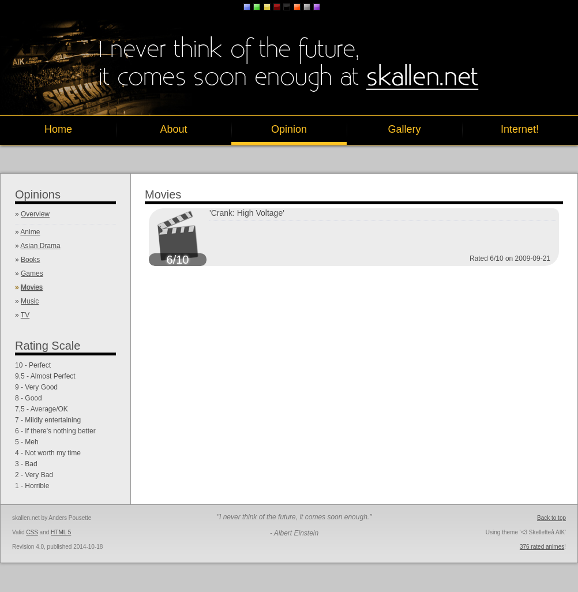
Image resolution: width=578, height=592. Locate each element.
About (173, 129)
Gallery (404, 129)
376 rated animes (542, 547)
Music (30, 301)
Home (58, 129)
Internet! (520, 129)
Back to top (551, 518)
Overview (35, 214)
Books (30, 260)
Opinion (289, 129)
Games (32, 273)
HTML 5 (61, 532)
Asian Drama (40, 246)
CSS (32, 532)
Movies (32, 287)
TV (25, 315)
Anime (30, 232)
